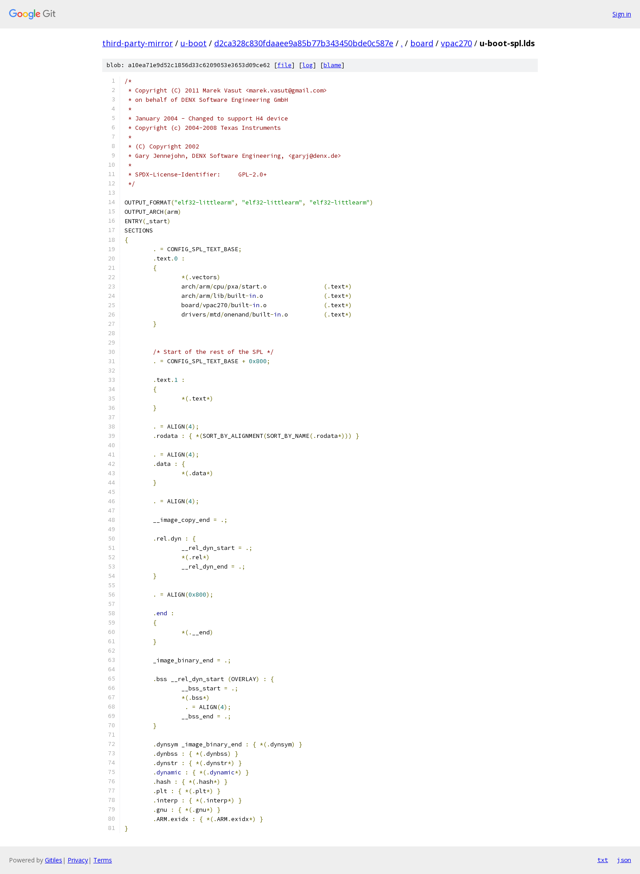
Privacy (78, 860)
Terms (102, 860)
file (284, 65)
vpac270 (456, 43)
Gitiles (53, 860)
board (421, 43)
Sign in (621, 14)
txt (602, 860)
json (624, 860)
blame (332, 65)
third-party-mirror (137, 43)
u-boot (193, 43)
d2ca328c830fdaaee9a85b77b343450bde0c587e (303, 43)
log (307, 65)
